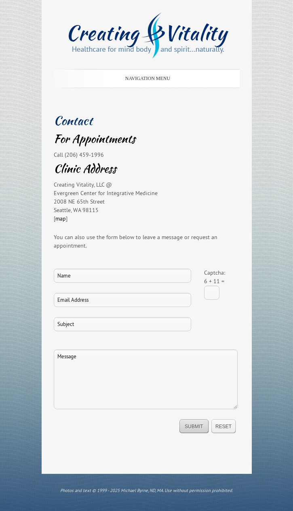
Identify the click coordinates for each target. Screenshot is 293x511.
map (60, 218)
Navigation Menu (145, 78)
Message (146, 379)
